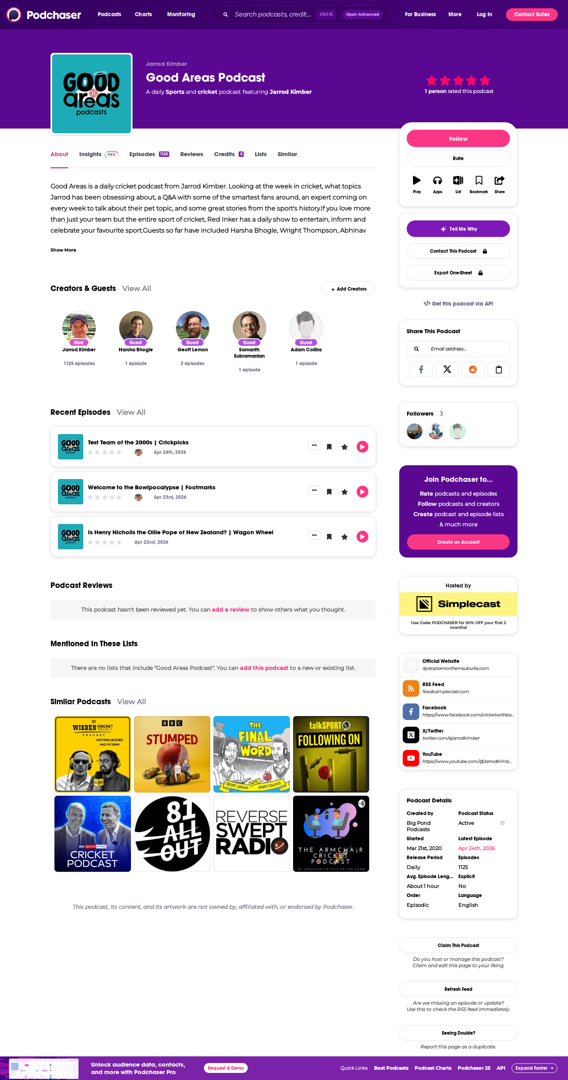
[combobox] (306, 15)
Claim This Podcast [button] (458, 945)
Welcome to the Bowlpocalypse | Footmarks (151, 487)
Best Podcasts (391, 1068)
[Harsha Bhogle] (136, 328)
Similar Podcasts (80, 702)
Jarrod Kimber (291, 91)
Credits (228, 154)
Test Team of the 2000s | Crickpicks (138, 442)
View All (136, 288)
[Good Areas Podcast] (91, 93)
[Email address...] (458, 348)
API (501, 1068)
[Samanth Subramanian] (249, 328)
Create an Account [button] (458, 542)
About (59, 154)
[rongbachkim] (436, 431)
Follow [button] (458, 138)
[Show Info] (502, 823)
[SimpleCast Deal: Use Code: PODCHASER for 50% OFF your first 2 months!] (458, 610)
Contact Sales (531, 14)
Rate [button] (458, 158)
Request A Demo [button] (226, 1068)
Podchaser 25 (474, 1068)
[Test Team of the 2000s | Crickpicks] (70, 446)
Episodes (149, 154)
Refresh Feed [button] (459, 989)
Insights (98, 154)
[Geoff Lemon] (192, 328)
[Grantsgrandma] (457, 431)
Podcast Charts (433, 1068)
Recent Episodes (80, 412)
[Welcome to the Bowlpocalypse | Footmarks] (70, 491)
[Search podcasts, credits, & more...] (274, 14)
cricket (207, 91)
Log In (484, 14)
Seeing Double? (458, 1033)
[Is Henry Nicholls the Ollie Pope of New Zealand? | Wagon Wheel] (70, 536)
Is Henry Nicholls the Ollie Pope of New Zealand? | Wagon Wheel (180, 532)
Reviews (191, 154)
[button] (111, 14)
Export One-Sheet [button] (458, 273)
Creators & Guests (83, 288)
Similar (287, 154)
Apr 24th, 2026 (476, 848)
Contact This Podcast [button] (458, 251)
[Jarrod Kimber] (79, 328)
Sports (175, 91)
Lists (261, 154)
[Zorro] (414, 431)
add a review (230, 609)
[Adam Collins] (306, 328)
